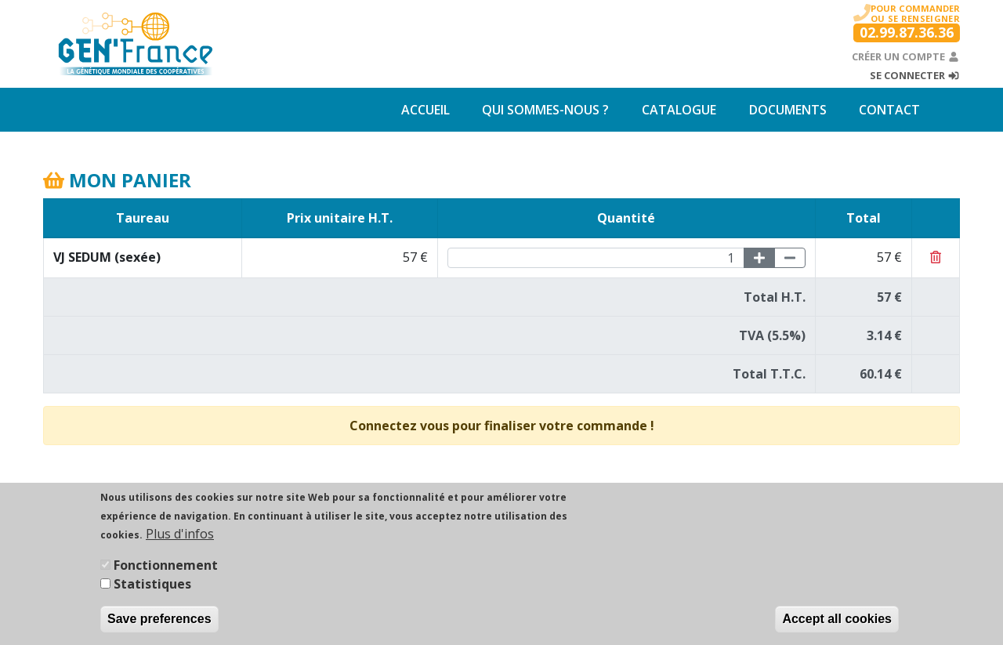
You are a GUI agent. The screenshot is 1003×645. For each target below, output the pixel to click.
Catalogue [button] (679, 109)
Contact (889, 109)
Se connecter (915, 75)
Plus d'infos (180, 539)
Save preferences (159, 624)
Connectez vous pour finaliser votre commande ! (501, 425)
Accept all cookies (837, 624)
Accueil (425, 109)
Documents (788, 109)
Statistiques (152, 589)
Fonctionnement (166, 570)
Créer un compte (906, 56)
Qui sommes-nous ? (545, 109)
